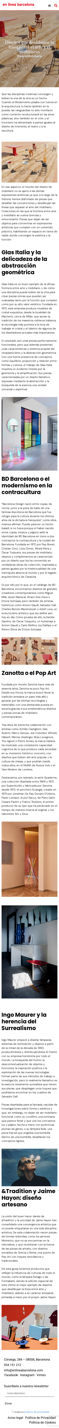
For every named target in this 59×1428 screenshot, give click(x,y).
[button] (49, 5)
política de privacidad (36, 1412)
